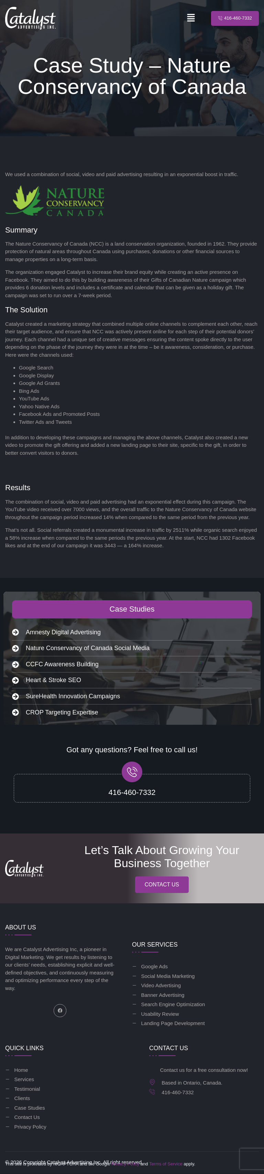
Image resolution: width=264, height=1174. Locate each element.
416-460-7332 (131, 792)
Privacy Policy (125, 1164)
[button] (191, 18)
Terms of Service (166, 1164)
